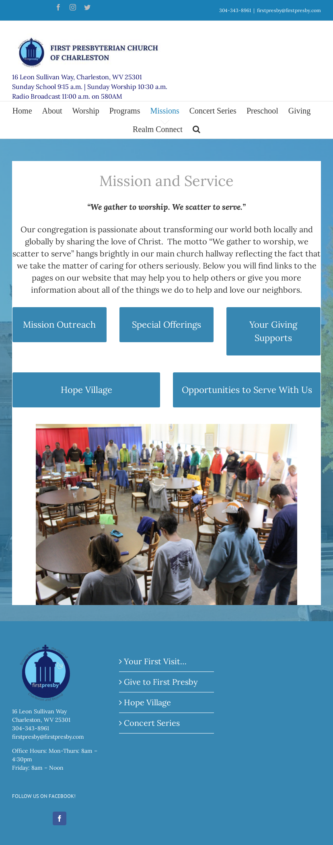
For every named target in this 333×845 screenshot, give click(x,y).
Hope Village (147, 705)
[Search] (196, 129)
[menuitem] (27, 110)
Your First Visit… (155, 664)
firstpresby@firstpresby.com (289, 10)
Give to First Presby (161, 685)
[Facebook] (59, 821)
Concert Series (152, 726)
